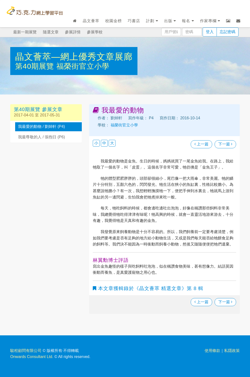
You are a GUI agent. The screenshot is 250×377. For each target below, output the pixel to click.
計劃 (152, 21)
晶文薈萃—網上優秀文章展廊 (74, 57)
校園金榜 (113, 21)
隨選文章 (51, 32)
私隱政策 (232, 351)
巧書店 (134, 21)
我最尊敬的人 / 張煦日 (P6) (41, 137)
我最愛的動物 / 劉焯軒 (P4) (41, 126)
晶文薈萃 (91, 21)
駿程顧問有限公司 (26, 351)
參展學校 (95, 32)
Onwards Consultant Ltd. (31, 357)
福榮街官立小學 (82, 66)
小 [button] (96, 143)
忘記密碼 (227, 32)
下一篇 (225, 144)
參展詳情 (73, 32)
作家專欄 (210, 21)
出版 (170, 21)
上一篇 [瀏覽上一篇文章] (201, 144)
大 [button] (112, 143)
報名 (188, 21)
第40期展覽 (35, 66)
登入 (210, 32)
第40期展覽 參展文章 (38, 109)
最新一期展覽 (25, 32)
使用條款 (212, 351)
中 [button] (104, 143)
